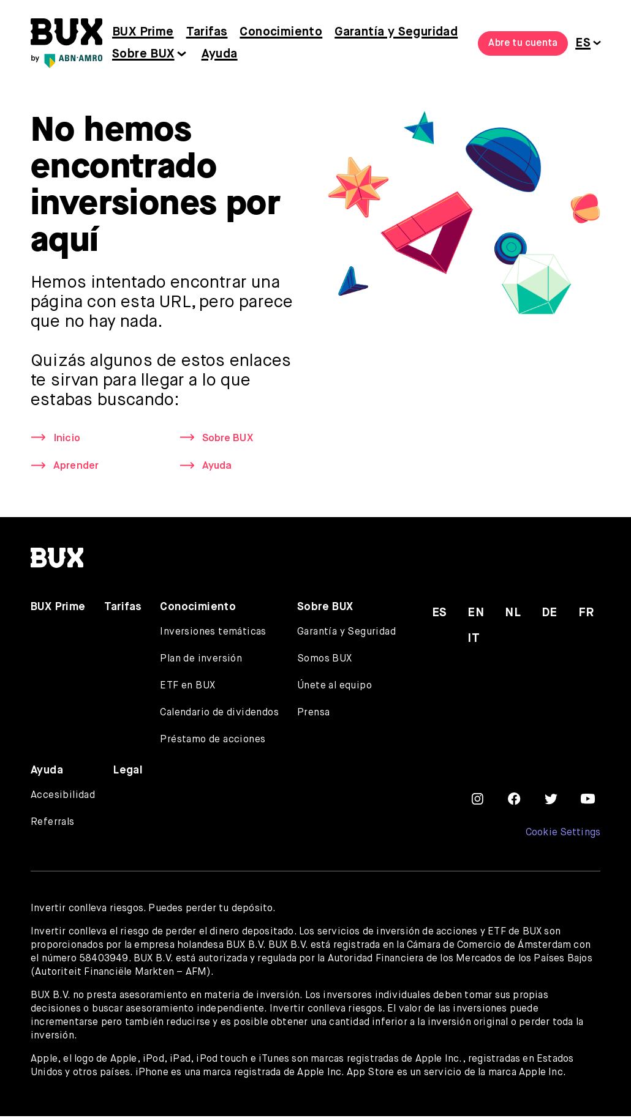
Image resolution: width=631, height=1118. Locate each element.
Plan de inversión (201, 661)
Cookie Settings (562, 835)
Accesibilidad (63, 797)
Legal (128, 772)
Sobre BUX (143, 54)
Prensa (313, 715)
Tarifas (207, 32)
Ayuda (220, 54)
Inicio (67, 438)
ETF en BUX (187, 688)
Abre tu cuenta (522, 43)
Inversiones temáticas (213, 634)
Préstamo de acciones (212, 742)
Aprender (77, 467)
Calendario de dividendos (219, 715)
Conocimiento (281, 32)
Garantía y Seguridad (396, 32)
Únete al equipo (334, 688)
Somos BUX (324, 661)
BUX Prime (143, 32)
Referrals (53, 824)
